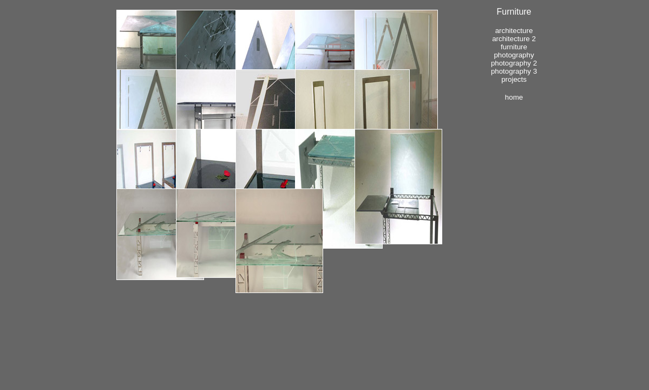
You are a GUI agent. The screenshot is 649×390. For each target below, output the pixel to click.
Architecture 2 (514, 39)
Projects (514, 79)
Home (514, 97)
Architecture (514, 31)
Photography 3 (514, 71)
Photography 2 (514, 63)
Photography (514, 55)
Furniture (514, 47)
